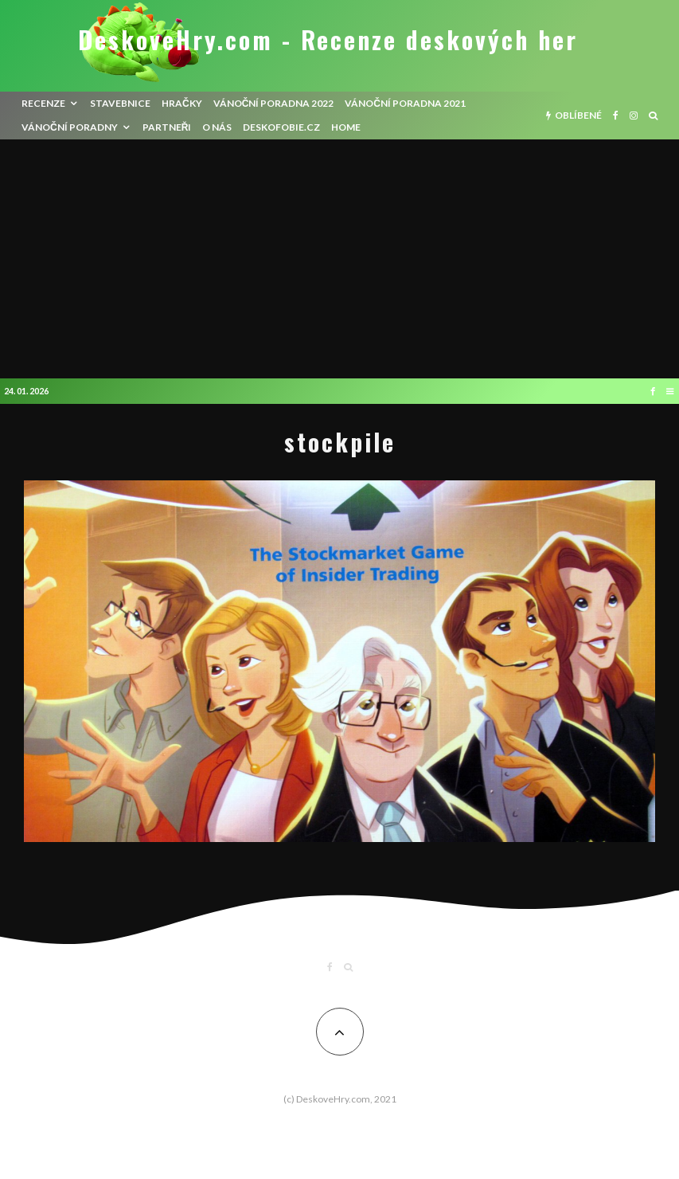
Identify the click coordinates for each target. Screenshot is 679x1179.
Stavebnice (120, 103)
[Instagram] (633, 115)
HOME (346, 127)
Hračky (182, 103)
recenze (43, 103)
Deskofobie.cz (281, 127)
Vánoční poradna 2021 (405, 103)
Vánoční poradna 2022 (273, 103)
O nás (217, 127)
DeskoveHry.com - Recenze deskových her (328, 40)
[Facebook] (615, 115)
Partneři (167, 127)
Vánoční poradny (69, 127)
